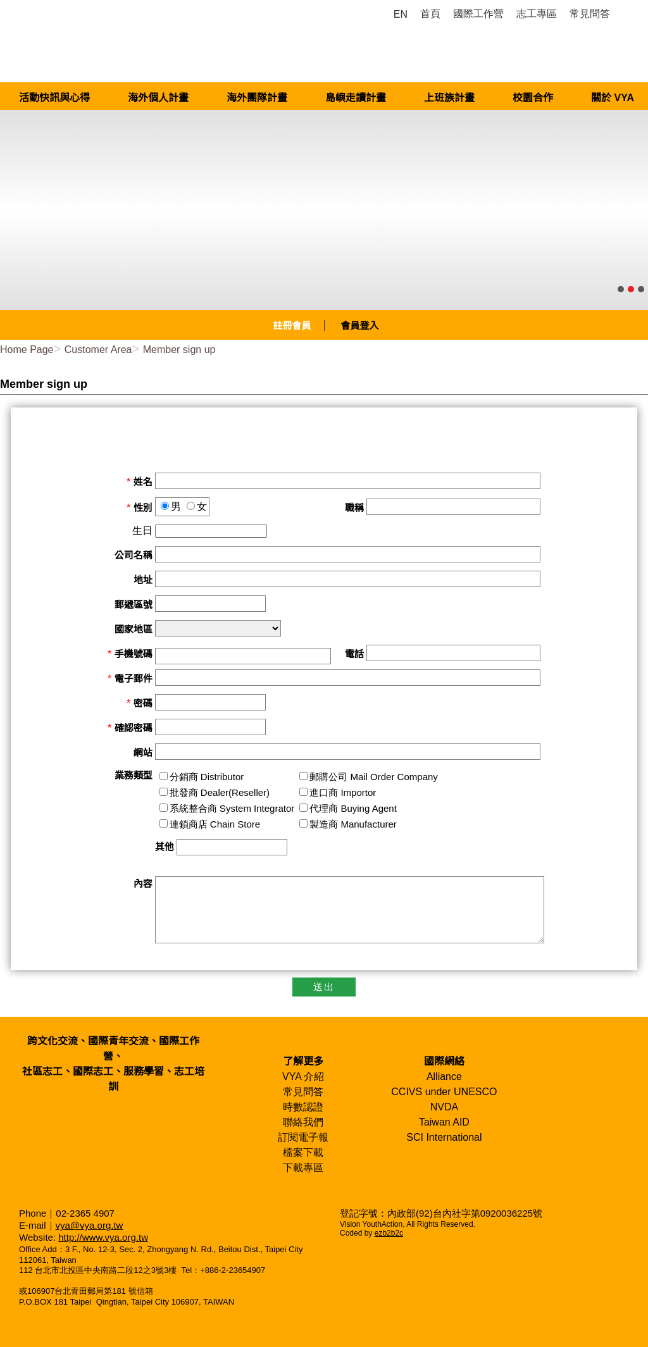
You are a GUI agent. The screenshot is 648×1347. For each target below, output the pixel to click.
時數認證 (303, 1107)
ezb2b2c (389, 1233)
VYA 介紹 (303, 1076)
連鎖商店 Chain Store (215, 824)
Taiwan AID (444, 1122)
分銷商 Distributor (207, 776)
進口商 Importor (342, 792)
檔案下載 (303, 1152)
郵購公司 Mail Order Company (373, 776)
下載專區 (303, 1167)
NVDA (444, 1107)
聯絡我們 (303, 1122)
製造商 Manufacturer (353, 824)
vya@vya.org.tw (89, 1225)
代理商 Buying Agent (353, 808)
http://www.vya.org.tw (103, 1237)
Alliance (444, 1076)
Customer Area (98, 349)
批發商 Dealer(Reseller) (220, 792)
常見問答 (303, 1091)
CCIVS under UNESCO (444, 1091)
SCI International (444, 1137)
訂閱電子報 (303, 1137)
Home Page (27, 349)
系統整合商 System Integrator (232, 808)
